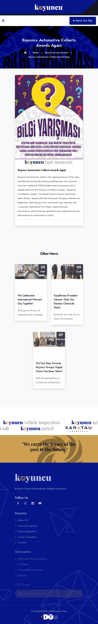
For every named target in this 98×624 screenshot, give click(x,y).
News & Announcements (56, 52)
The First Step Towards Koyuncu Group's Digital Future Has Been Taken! (49, 368)
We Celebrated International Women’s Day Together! (30, 301)
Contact (20, 544)
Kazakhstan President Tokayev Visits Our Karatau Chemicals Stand (65, 303)
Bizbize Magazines (25, 532)
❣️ (49, 617)
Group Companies (25, 538)
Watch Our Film (82, 20)
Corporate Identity (26, 527)
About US (21, 521)
